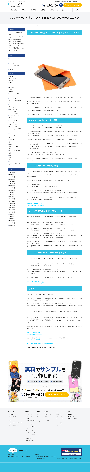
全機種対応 (28, 438)
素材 (10, 155)
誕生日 (11, 161)
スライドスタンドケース (15, 113)
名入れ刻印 (12, 139)
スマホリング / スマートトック (30, 421)
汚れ (10, 148)
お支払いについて (60, 421)
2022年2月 (12, 189)
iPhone (11, 89)
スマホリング (12, 111)
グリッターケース (13, 104)
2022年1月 (12, 190)
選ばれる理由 (14, 10)
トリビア (11, 63)
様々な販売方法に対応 (14, 425)
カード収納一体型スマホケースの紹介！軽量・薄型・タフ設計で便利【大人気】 (17, 48)
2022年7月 (12, 179)
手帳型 (11, 144)
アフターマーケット (14, 93)
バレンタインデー (13, 120)
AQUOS (11, 82)
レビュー (11, 137)
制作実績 (43, 10)
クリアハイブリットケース (15, 100)
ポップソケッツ (13, 126)
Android (11, 80)
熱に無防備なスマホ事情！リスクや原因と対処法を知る (17, 40)
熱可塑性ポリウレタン (14, 150)
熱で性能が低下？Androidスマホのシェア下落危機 (16, 44)
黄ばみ (11, 165)
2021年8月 (12, 200)
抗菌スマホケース (13, 146)
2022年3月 (12, 187)
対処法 (51, 347)
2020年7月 (12, 223)
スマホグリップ (13, 109)
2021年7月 (12, 201)
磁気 (10, 152)
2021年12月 (12, 192)
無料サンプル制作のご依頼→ (34, 332)
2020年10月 (12, 218)
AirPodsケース (13, 78)
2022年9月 (12, 176)
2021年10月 (12, 196)
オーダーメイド (13, 95)
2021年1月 (12, 212)
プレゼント (12, 122)
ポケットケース (13, 124)
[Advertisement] (54, 46)
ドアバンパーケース (14, 115)
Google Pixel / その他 (40, 425)
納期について (59, 416)
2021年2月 (12, 211)
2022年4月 (12, 185)
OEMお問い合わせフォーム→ (34, 334)
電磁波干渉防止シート (14, 163)
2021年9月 (12, 198)
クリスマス (12, 102)
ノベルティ (12, 117)
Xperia (11, 91)
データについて (59, 419)
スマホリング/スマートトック (49, 419)
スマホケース (12, 67)
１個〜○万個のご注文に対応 (15, 423)
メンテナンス (45, 347)
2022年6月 (12, 181)
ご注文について (54, 10)
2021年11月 (12, 194)
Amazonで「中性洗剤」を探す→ (35, 203)
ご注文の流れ (59, 414)
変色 (10, 141)
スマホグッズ (12, 108)
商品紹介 (24, 10)
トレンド (11, 58)
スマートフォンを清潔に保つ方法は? (17, 33)
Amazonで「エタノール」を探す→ (36, 281)
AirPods (11, 76)
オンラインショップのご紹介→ (35, 339)
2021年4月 (12, 207)
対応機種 (33, 10)
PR (10, 60)
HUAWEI (11, 87)
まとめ (39, 347)
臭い (54, 347)
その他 (11, 69)
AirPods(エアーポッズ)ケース (30, 417)
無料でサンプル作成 (14, 421)
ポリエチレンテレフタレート (16, 128)
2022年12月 (12, 174)
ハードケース (12, 119)
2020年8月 (12, 222)
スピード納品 (12, 419)
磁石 (10, 153)
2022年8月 (12, 178)
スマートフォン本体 (14, 65)
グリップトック (13, 106)
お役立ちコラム (66, 10)
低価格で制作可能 (13, 416)
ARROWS (11, 84)
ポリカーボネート (13, 130)
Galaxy (11, 85)
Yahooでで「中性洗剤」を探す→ (35, 205)
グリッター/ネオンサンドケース (30, 435)
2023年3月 (12, 172)
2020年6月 (12, 225)
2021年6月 (12, 203)
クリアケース (12, 98)
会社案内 (77, 10)
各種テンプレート (60, 425)
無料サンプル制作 (72, 418)
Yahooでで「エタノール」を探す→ (36, 283)
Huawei (38, 423)
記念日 (11, 159)
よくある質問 (59, 423)
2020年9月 (12, 220)
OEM (10, 62)
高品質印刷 (11, 414)
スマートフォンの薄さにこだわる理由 (17, 36)
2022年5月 (12, 183)
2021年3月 (12, 209)
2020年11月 (12, 216)
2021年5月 (12, 205)
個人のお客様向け (30, 440)
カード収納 (12, 97)
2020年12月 (12, 214)
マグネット (12, 131)
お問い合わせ (71, 416)
